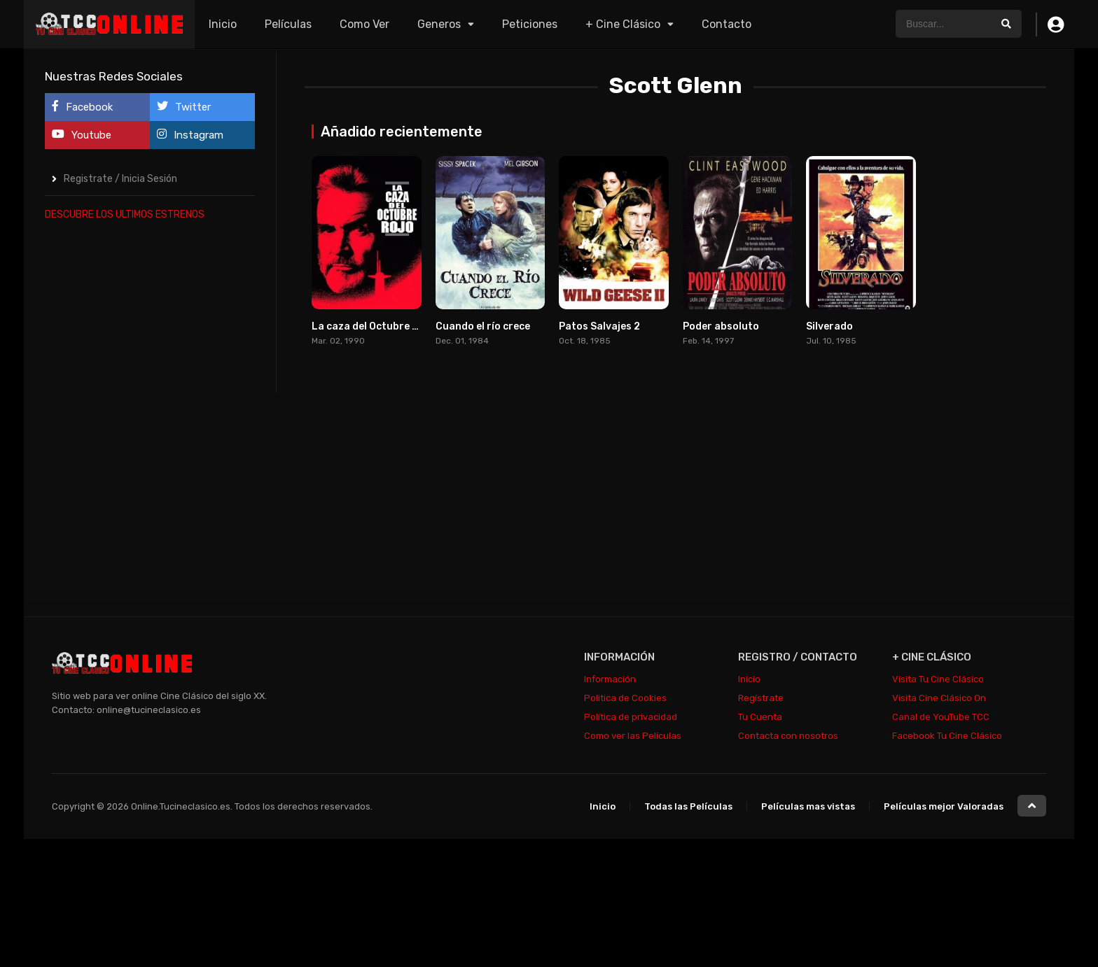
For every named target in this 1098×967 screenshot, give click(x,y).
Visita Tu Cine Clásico (938, 679)
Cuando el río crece (483, 326)
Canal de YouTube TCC (940, 717)
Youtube (81, 134)
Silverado (829, 326)
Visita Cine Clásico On (939, 698)
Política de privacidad (630, 717)
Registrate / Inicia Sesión (120, 179)
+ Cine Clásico (622, 24)
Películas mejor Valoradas (943, 806)
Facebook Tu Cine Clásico (947, 735)
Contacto (726, 24)
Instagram (190, 134)
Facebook (82, 106)
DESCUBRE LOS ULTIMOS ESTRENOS (124, 214)
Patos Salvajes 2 (599, 326)
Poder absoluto (721, 326)
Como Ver (364, 24)
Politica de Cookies (625, 698)
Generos (439, 24)
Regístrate (761, 698)
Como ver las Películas (632, 735)
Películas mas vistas (808, 806)
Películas (288, 24)
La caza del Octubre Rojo (373, 326)
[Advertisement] (150, 444)
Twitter (184, 106)
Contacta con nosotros (788, 735)
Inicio (223, 24)
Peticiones (529, 24)
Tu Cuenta (760, 717)
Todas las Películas (688, 806)
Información (610, 679)
